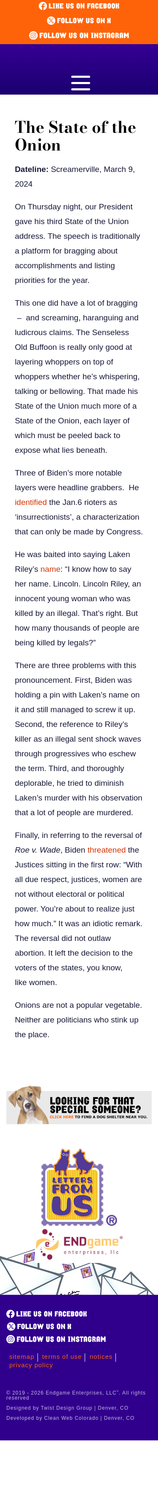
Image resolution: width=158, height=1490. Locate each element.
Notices (101, 1356)
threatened (107, 849)
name (50, 569)
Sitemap (22, 1356)
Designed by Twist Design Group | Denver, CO (67, 1408)
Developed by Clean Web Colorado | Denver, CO (70, 1418)
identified (31, 502)
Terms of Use (62, 1356)
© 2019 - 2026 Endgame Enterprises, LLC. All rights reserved (76, 1395)
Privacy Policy (31, 1364)
